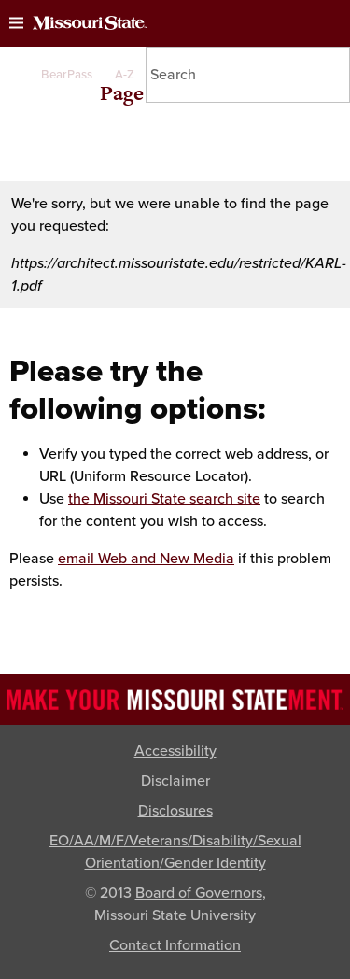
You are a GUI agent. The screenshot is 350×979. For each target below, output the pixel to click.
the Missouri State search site (164, 499)
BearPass (66, 74)
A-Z (124, 74)
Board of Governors (198, 893)
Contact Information (175, 945)
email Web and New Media (146, 558)
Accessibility (175, 751)
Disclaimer (175, 781)
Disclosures (175, 811)
